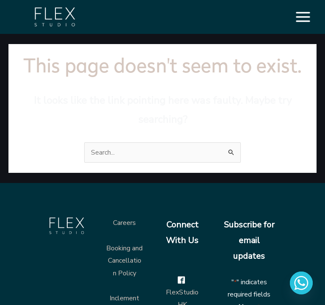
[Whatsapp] (301, 283)
